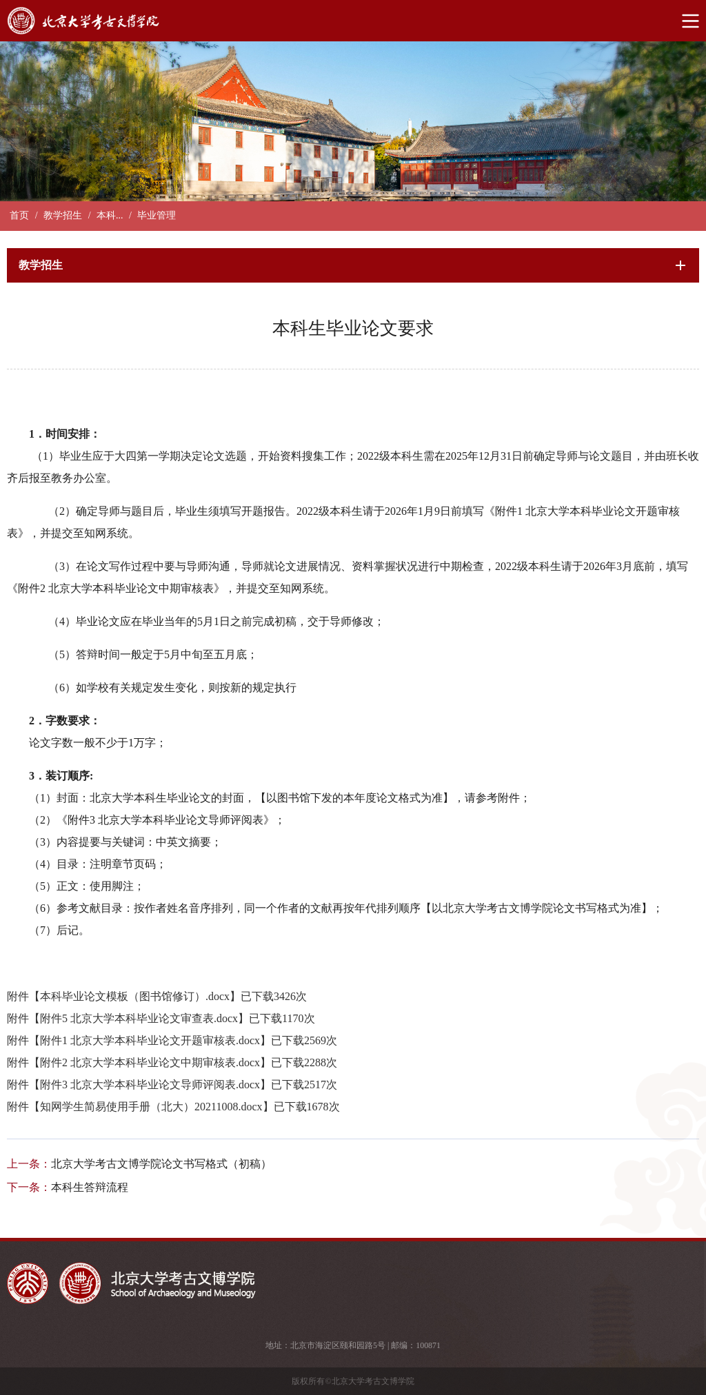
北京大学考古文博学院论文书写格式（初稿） (161, 1164)
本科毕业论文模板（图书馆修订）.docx (135, 996)
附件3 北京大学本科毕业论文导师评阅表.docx (150, 1084)
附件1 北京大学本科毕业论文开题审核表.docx (150, 1040)
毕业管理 (156, 215)
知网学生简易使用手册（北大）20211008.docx (151, 1106)
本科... (110, 215)
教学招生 (62, 215)
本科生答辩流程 (89, 1187)
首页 (19, 215)
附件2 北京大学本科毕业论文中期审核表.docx (150, 1062)
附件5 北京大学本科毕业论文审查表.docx (139, 1018)
